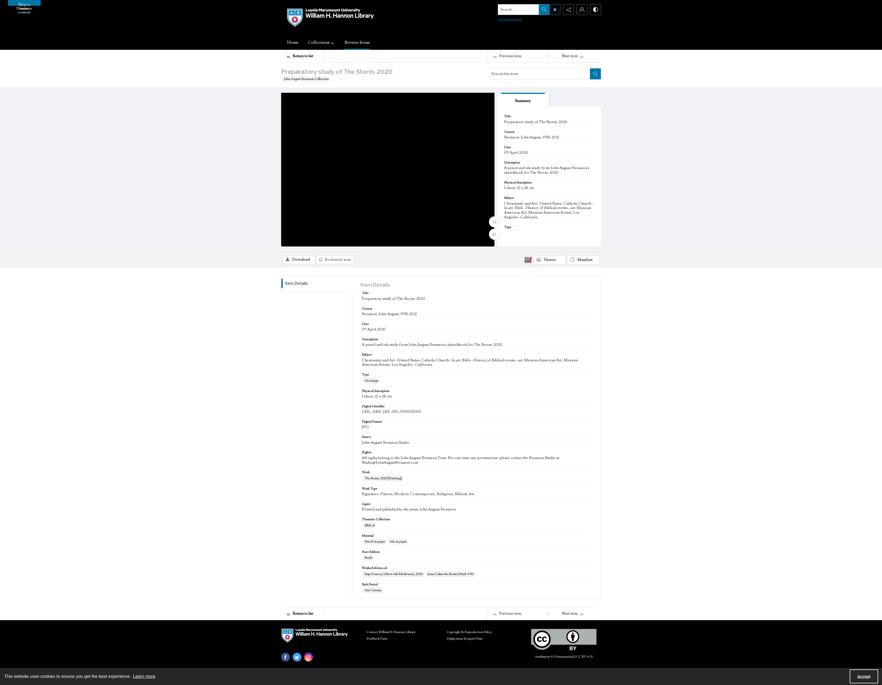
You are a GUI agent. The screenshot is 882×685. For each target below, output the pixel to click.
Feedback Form (376, 639)
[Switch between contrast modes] (595, 9)
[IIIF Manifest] (583, 260)
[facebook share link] (285, 657)
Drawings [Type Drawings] (371, 381)
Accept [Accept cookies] (864, 676)
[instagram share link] (308, 657)
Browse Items (357, 42)
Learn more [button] (144, 676)
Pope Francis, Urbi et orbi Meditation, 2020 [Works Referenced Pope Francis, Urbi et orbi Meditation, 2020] (394, 574)
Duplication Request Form (464, 639)
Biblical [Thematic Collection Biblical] (370, 525)
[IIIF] (528, 259)
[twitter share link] (297, 657)
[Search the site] (518, 9)
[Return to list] (305, 56)
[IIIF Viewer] (549, 260)
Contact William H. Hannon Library (391, 632)
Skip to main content (24, 4)
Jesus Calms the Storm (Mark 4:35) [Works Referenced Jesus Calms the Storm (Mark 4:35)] (450, 574)
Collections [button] (321, 42)
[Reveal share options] (568, 9)
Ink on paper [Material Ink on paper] (398, 541)
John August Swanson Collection (306, 79)
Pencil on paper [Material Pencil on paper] (375, 541)
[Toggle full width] (494, 221)
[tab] (523, 100)
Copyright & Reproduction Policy (469, 632)
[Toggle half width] (494, 234)
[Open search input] (554, 9)
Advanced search (510, 19)
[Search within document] (595, 73)
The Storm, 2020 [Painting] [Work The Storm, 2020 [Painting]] (383, 478)
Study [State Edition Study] (368, 558)
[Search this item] (539, 73)
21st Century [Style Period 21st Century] (373, 590)
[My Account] (582, 9)
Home (293, 42)
